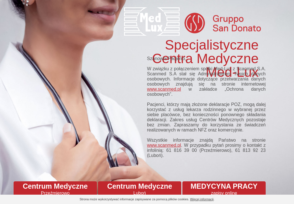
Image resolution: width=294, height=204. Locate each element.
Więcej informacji (202, 199)
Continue (274, 199)
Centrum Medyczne (55, 189)
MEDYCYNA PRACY (224, 189)
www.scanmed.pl (164, 89)
